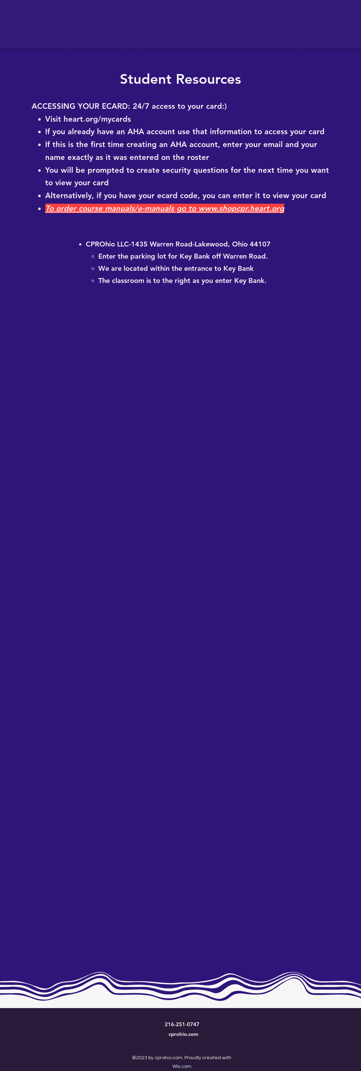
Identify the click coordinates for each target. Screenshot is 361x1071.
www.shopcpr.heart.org (241, 208)
